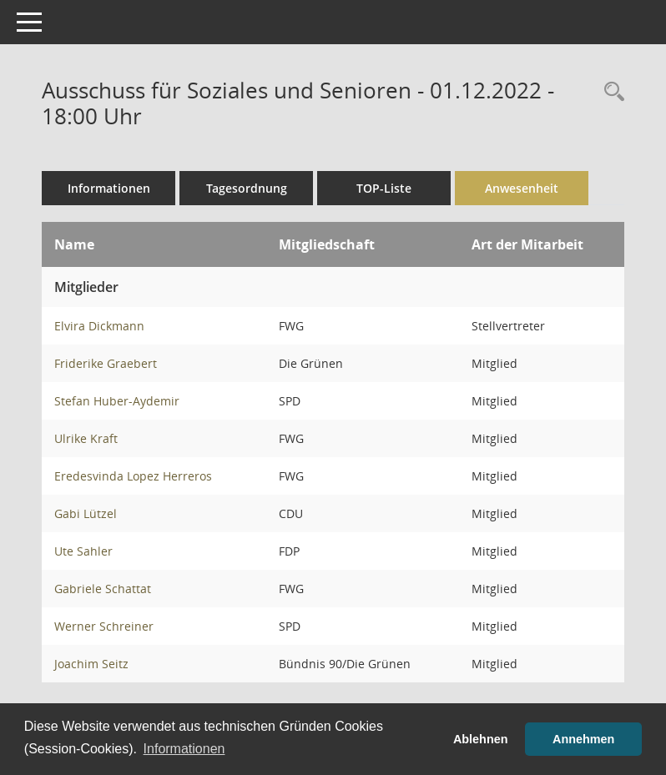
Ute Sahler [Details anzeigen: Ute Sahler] (83, 551)
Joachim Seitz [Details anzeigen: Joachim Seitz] (91, 664)
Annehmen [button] (583, 739)
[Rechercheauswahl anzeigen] (610, 92)
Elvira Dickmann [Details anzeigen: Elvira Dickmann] (99, 326)
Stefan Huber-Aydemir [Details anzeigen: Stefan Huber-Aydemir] (116, 401)
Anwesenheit (521, 188)
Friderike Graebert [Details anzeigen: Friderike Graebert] (105, 363)
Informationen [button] (184, 749)
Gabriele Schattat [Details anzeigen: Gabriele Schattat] (102, 588)
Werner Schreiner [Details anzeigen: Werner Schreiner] (104, 626)
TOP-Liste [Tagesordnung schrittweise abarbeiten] (383, 188)
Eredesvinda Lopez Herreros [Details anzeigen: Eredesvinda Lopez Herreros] (133, 476)
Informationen (109, 188)
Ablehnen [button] (480, 739)
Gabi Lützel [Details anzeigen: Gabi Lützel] (85, 513)
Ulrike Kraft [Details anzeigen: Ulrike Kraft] (86, 438)
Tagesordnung (246, 188)
